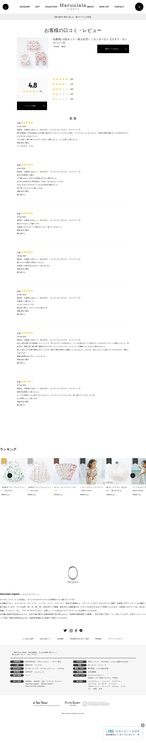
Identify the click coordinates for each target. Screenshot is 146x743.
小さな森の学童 (102, 693)
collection (52, 6)
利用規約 (98, 663)
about (91, 6)
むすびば (60, 693)
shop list (105, 6)
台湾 (100, 713)
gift (38, 6)
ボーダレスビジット (48, 693)
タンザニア (102, 708)
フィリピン (113, 708)
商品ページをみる (111, 49)
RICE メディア (93, 686)
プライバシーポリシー (116, 663)
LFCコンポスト (43, 686)
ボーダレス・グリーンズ (97, 689)
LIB (43, 705)
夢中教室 (91, 693)
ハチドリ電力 (56, 686)
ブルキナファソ (94, 710)
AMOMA (28, 705)
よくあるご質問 (27, 663)
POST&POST (30, 686)
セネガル (115, 710)
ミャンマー (106, 705)
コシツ (27, 699)
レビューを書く (31, 106)
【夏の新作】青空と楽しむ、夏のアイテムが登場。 (73, 17)
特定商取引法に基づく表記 (79, 663)
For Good (105, 686)
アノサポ (38, 689)
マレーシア (106, 710)
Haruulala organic (32, 708)
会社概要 (60, 663)
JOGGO (37, 705)
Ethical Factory (47, 708)
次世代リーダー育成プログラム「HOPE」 (103, 702)
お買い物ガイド (45, 663)
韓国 (95, 713)
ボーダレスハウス (31, 693)
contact (120, 6)
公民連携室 (92, 696)
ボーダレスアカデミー (96, 699)
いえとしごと (39, 696)
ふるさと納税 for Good (119, 686)
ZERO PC (29, 689)
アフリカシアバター (54, 705)
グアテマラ (116, 705)
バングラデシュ (94, 705)
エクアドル (92, 708)
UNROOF (28, 696)
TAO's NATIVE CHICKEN (35, 710)
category (26, 6)
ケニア (123, 710)
